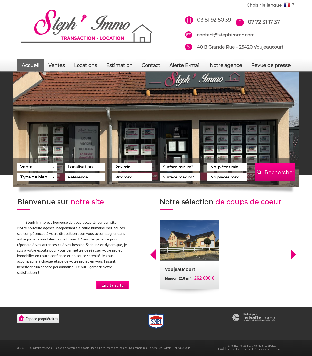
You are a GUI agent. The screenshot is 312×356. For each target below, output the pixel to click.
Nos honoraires (138, 348)
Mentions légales (117, 348)
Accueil (30, 65)
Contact (151, 65)
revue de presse (271, 65)
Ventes (56, 65)
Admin (168, 348)
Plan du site (98, 348)
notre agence (226, 65)
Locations (85, 65)
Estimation (119, 65)
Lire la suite (112, 285)
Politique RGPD (183, 348)
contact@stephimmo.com (226, 35)
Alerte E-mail (185, 65)
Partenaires (155, 348)
